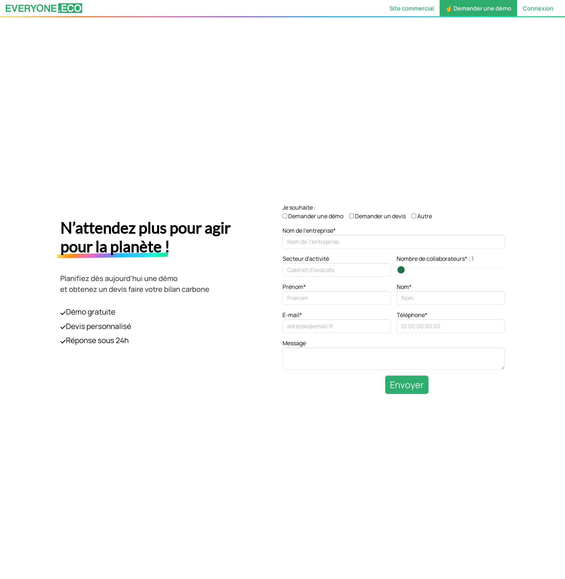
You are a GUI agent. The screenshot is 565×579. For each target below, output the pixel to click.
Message (294, 343)
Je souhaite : (299, 207)
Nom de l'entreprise (309, 230)
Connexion (538, 8)
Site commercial (412, 8)
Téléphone (412, 315)
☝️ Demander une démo (478, 8)
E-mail (292, 315)
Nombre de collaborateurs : (435, 259)
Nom (404, 287)
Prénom (294, 287)
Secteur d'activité (305, 259)
